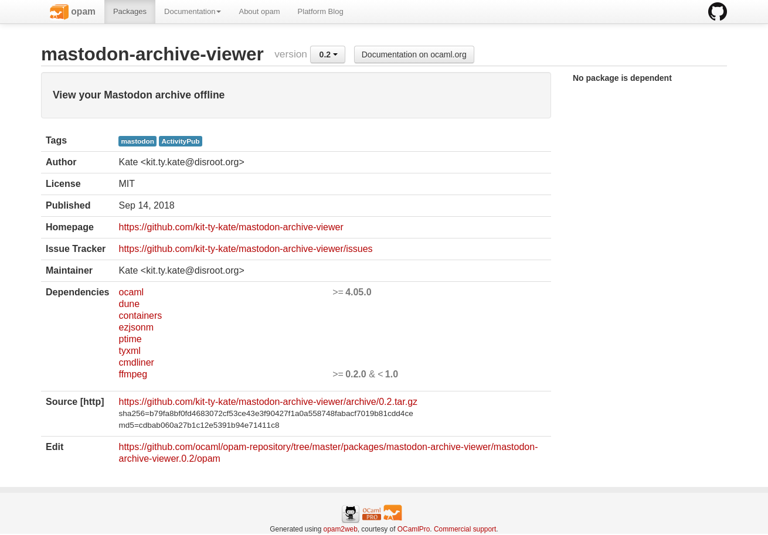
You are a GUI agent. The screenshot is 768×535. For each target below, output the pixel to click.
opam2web (341, 529)
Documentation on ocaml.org (414, 54)
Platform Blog (321, 11)
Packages (130, 11)
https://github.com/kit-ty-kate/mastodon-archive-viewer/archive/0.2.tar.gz (267, 402)
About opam (259, 11)
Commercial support (465, 529)
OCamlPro (413, 529)
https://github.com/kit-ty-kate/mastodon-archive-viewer (230, 227)
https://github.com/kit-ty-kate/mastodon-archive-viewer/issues (245, 249)
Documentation (192, 11)
